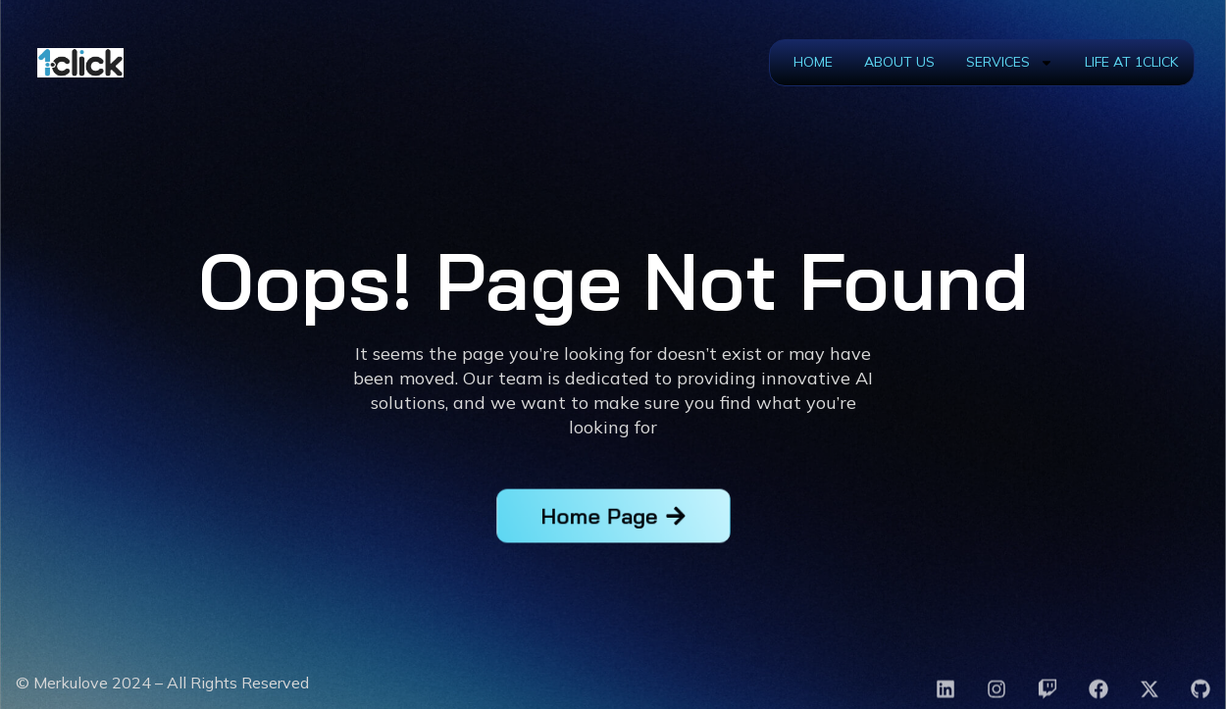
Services (1009, 62)
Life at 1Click (1131, 62)
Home (813, 62)
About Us (899, 62)
